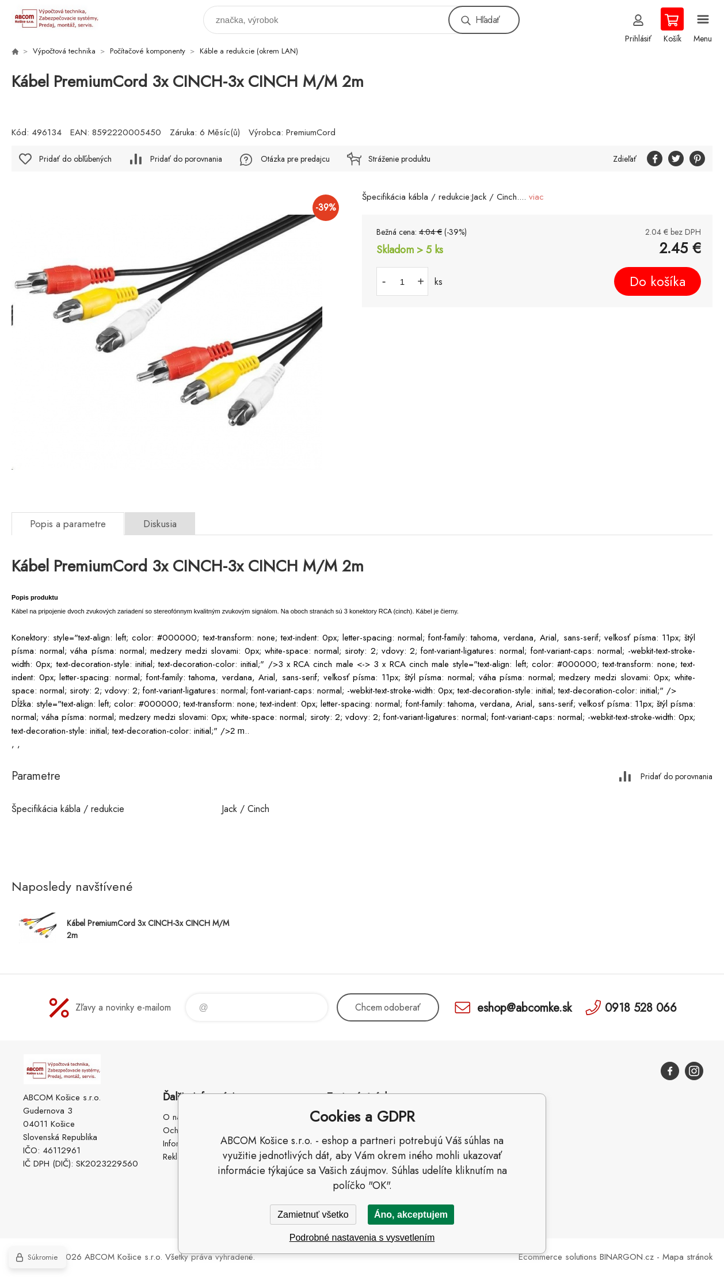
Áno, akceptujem (411, 1214)
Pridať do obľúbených (75, 159)
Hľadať (487, 19)
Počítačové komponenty (147, 50)
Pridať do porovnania (186, 159)
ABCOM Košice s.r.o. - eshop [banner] (62, 17)
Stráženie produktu (399, 159)
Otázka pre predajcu (295, 159)
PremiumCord (311, 132)
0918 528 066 (641, 1007)
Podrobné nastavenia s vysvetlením (362, 1237)
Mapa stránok (687, 1257)
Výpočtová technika (64, 50)
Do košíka (657, 281)
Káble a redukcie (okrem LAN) (249, 50)
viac (536, 196)
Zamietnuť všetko (312, 1214)
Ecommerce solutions (558, 1257)
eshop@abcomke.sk (524, 1007)
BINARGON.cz (627, 1257)
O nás (174, 1117)
